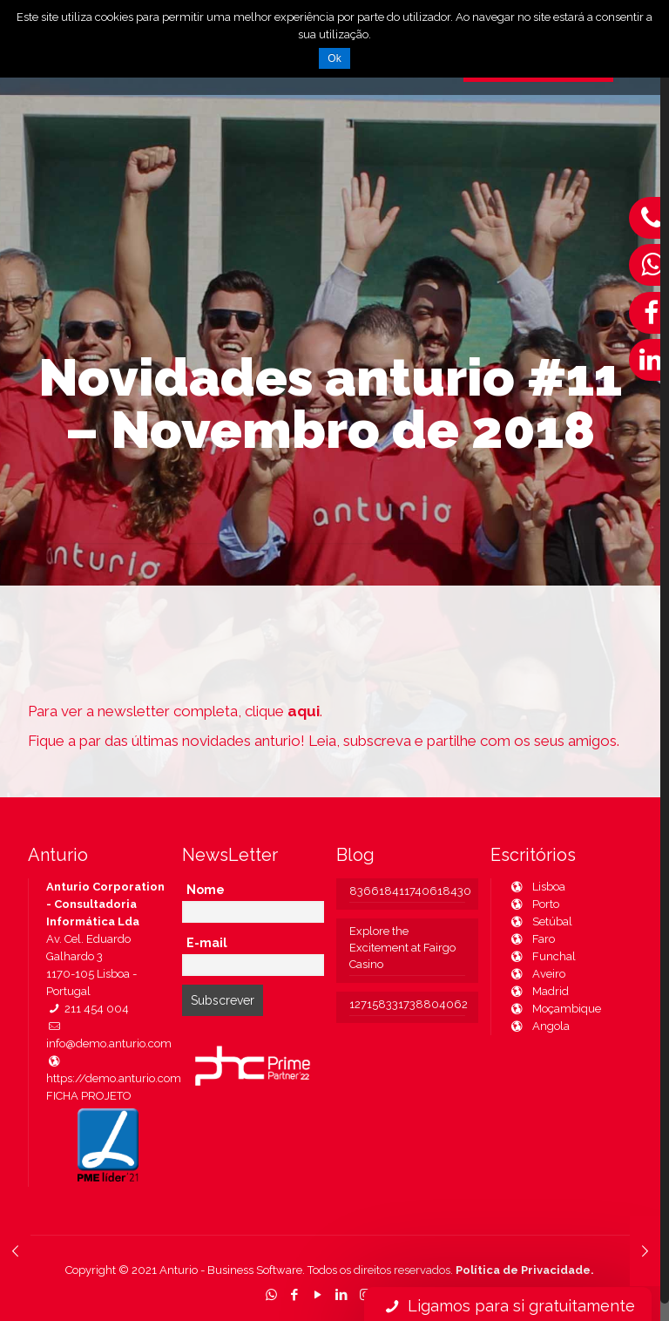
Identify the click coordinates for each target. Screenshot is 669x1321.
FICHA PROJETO (89, 1095)
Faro (532, 938)
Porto (534, 904)
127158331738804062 (407, 1004)
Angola (539, 1026)
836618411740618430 (407, 891)
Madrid (539, 991)
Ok (334, 58)
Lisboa (537, 886)
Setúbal (540, 921)
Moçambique (555, 1008)
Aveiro (537, 973)
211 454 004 (87, 1008)
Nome (205, 890)
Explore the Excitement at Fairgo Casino (402, 948)
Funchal (542, 956)
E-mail (206, 943)
